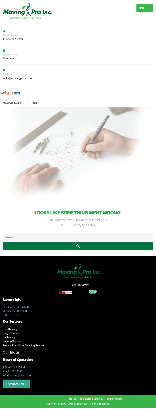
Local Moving (10, 330)
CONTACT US (16, 385)
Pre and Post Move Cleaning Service (23, 346)
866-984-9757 (84, 287)
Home (69, 227)
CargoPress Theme (81, 400)
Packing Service (12, 342)
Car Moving (9, 338)
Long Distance (11, 334)
